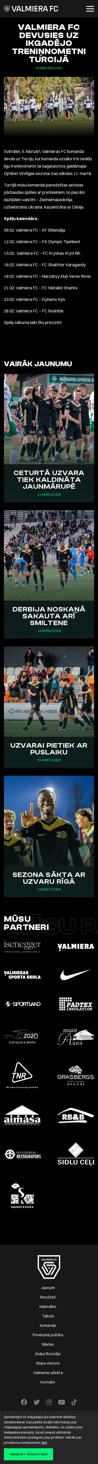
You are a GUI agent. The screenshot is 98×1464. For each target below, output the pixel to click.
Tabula (48, 1316)
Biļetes (48, 1344)
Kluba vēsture (48, 1363)
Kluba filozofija (47, 1353)
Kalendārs (47, 1306)
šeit (44, 1442)
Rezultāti (48, 1297)
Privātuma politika (48, 1335)
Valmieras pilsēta (47, 1372)
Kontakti (48, 1382)
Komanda (48, 1325)
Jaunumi (48, 1287)
